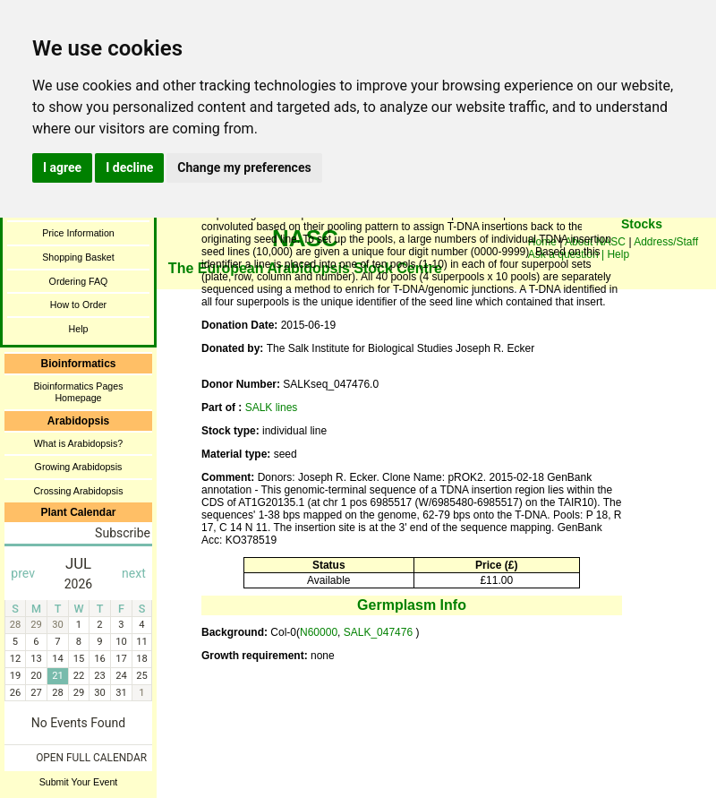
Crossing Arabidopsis (78, 490)
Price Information (78, 232)
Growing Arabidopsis (79, 466)
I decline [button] (129, 167)
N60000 (318, 632)
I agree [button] (62, 167)
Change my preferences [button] (244, 167)
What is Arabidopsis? (79, 443)
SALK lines (271, 407)
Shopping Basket (78, 257)
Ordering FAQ (78, 281)
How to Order (78, 304)
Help (79, 328)
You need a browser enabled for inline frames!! (642, 251)
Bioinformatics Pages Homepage (78, 392)
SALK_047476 (380, 632)
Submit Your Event (78, 782)
